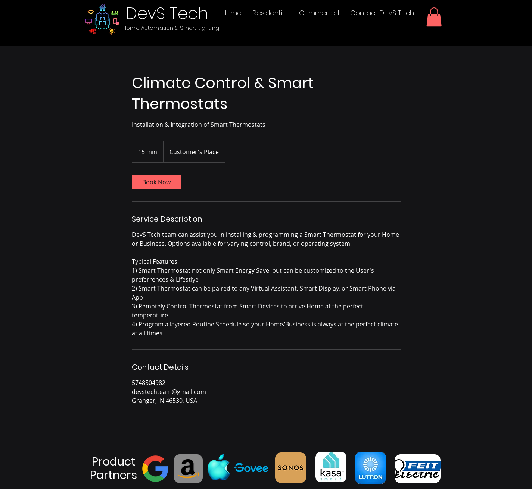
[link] (156, 182)
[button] (434, 16)
